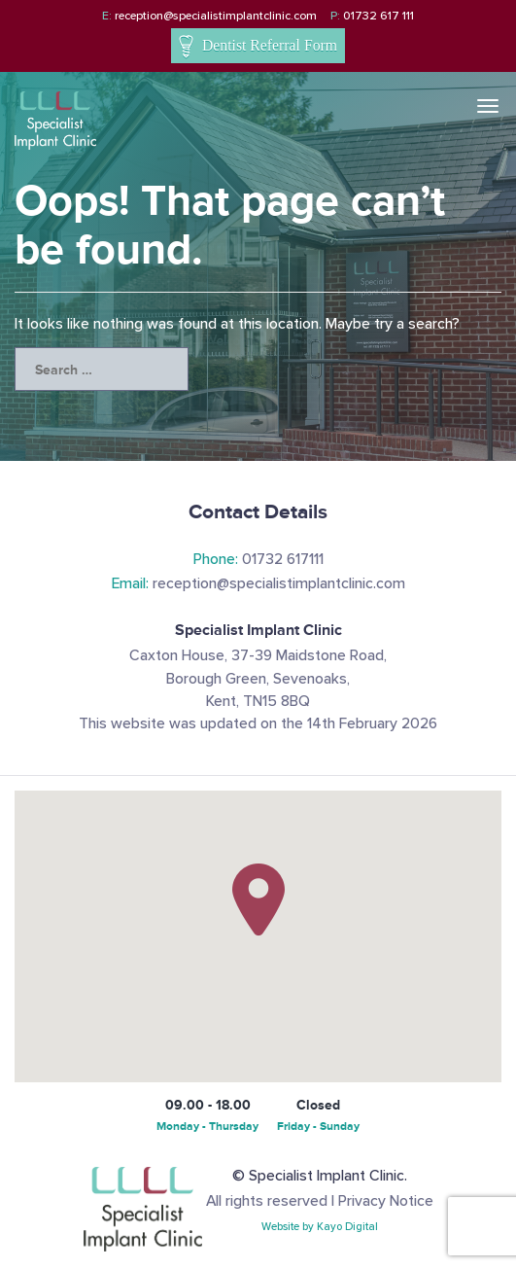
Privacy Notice (385, 1201)
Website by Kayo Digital (319, 1226)
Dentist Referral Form (258, 47)
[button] (258, 900)
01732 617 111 (372, 16)
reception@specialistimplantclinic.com (209, 16)
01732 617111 (258, 559)
